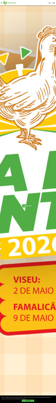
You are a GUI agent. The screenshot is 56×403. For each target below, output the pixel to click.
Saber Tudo (28, 207)
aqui (25, 398)
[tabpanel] (28, 204)
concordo (28, 400)
